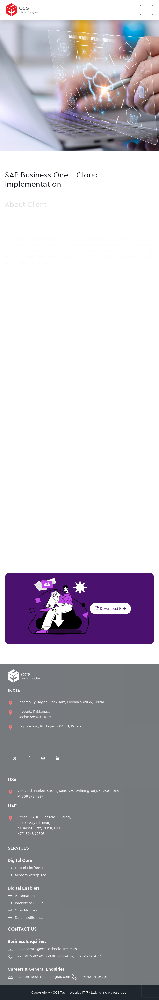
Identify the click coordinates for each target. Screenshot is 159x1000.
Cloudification (26, 910)
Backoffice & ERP (29, 903)
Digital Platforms (29, 867)
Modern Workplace (30, 875)
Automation (25, 895)
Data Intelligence (29, 917)
